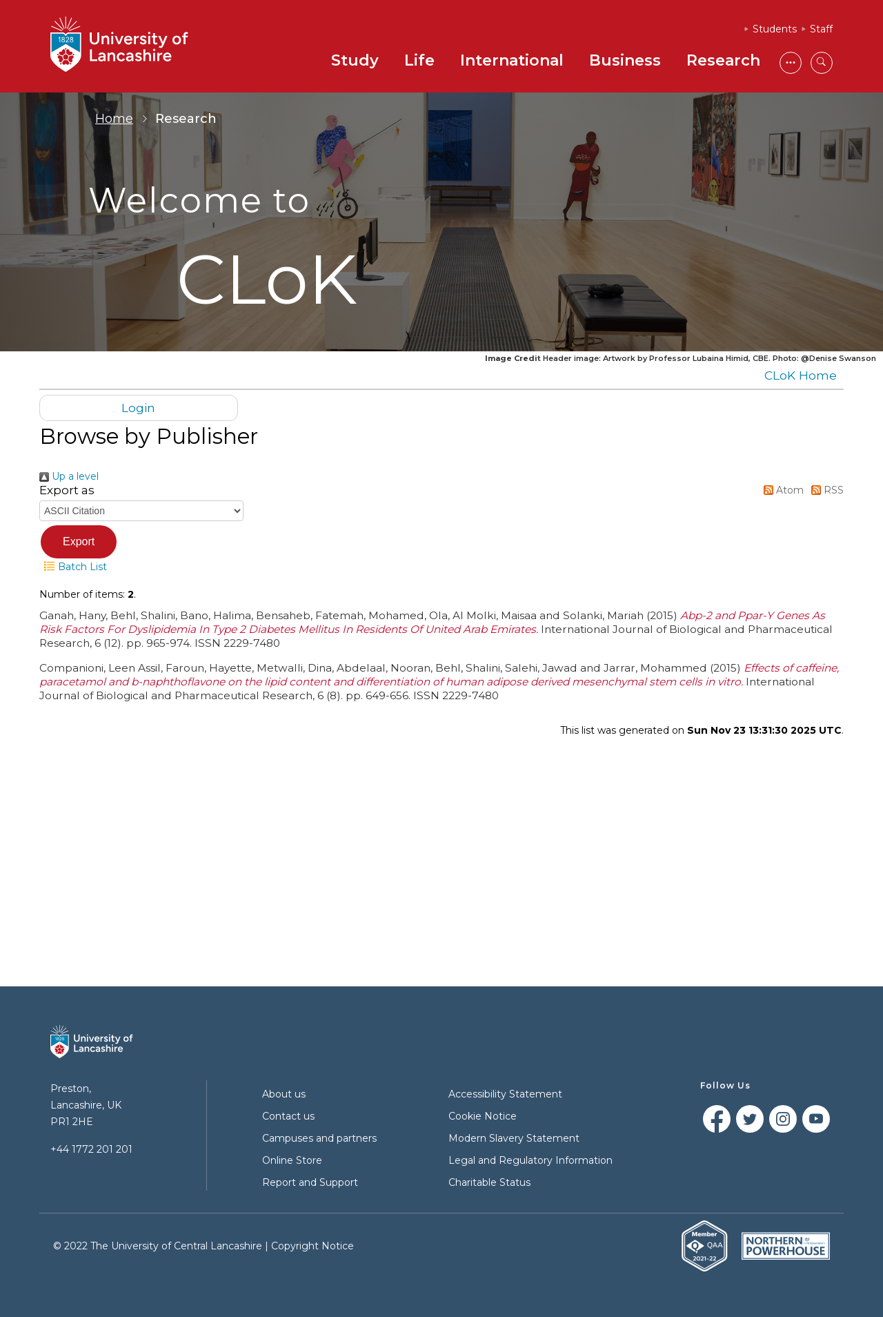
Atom (781, 490)
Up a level (69, 476)
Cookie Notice (482, 1116)
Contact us (288, 1116)
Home (114, 118)
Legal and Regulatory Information (530, 1160)
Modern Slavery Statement (513, 1138)
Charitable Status (489, 1182)
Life (419, 60)
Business (625, 60)
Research (723, 60)
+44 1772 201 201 (91, 1149)
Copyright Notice (312, 1246)
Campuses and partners (319, 1138)
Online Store (292, 1160)
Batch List (73, 566)
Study (355, 60)
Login (138, 407)
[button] (79, 541)
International (512, 60)
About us (284, 1094)
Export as (67, 490)
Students (775, 29)
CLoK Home (800, 375)
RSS (825, 490)
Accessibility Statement (505, 1094)
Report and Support (310, 1182)
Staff (821, 29)
